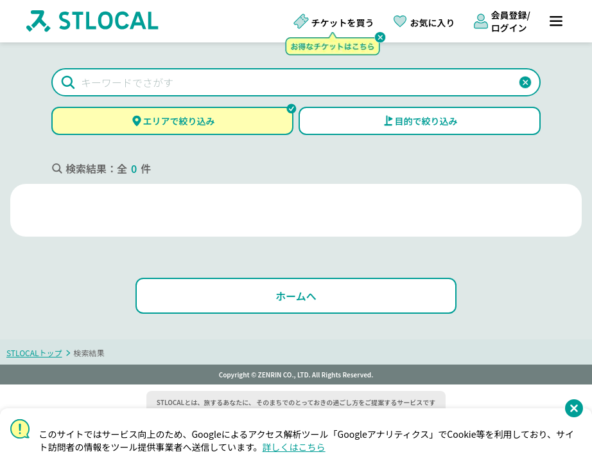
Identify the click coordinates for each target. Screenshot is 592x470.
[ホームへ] (296, 296)
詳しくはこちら (294, 446)
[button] (525, 82)
